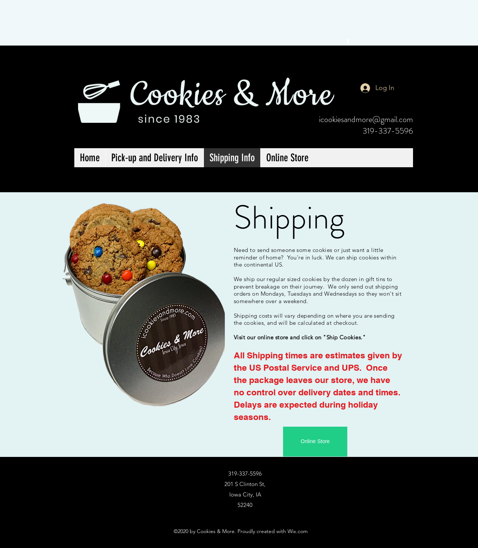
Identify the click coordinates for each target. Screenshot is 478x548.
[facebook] (348, 42)
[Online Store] (315, 442)
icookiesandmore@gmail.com (366, 119)
